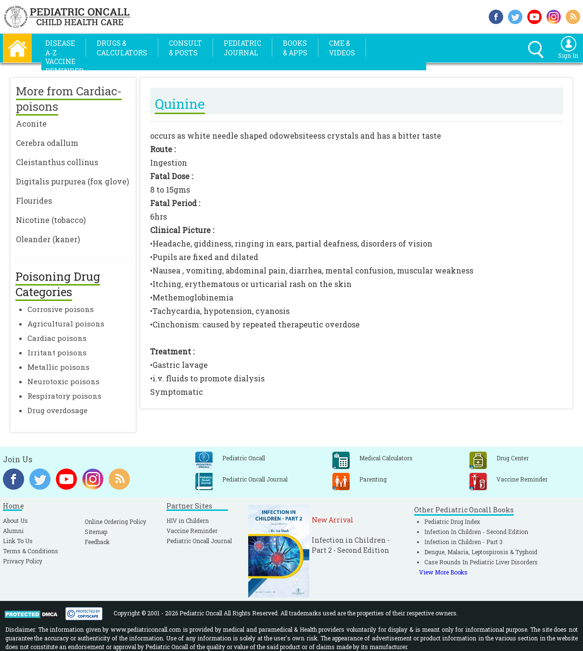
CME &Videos (342, 48)
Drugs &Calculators (122, 48)
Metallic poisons (58, 367)
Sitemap (96, 531)
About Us (15, 520)
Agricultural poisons (65, 323)
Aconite (31, 123)
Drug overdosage (57, 410)
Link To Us (18, 541)
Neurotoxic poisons (63, 381)
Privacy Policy (22, 561)
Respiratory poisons (64, 396)
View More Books (443, 572)
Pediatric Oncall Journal (199, 541)
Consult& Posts (185, 48)
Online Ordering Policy (115, 521)
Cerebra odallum (47, 143)
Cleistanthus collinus (57, 162)
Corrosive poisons (60, 309)
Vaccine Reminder (191, 530)
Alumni (13, 530)
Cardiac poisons (57, 338)
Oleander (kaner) (48, 239)
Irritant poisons (57, 352)
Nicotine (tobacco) (51, 220)
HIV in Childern (187, 520)
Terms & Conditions (30, 551)
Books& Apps (295, 48)
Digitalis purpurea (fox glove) (72, 181)
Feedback (97, 542)
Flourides (34, 200)
